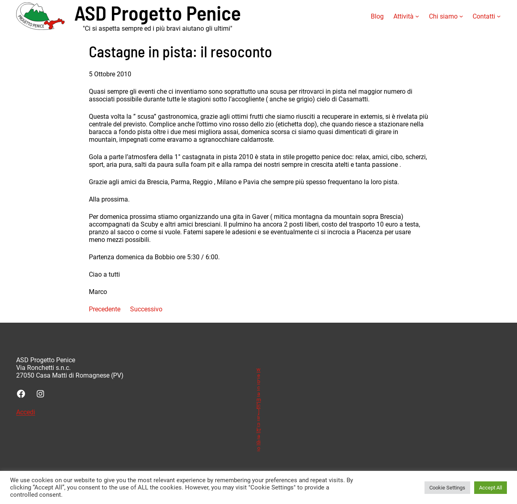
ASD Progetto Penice (157, 12)
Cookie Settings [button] (447, 488)
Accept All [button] (490, 488)
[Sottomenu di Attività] (417, 16)
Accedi (25, 412)
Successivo (146, 309)
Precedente (104, 309)
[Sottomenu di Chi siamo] (461, 16)
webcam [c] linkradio (258, 408)
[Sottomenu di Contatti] (499, 16)
